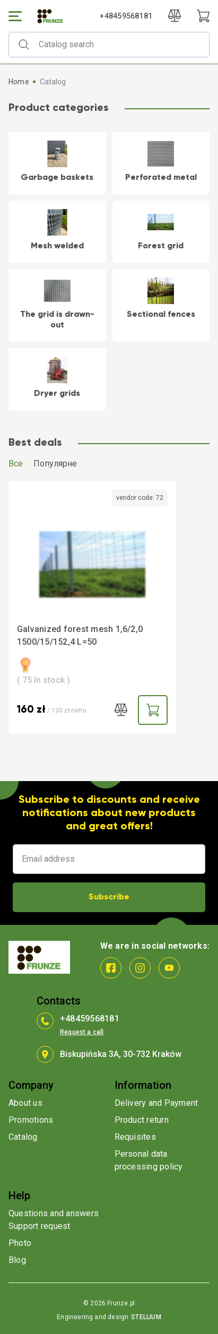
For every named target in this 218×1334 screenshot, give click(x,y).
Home (18, 81)
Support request (39, 1226)
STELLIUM (146, 1317)
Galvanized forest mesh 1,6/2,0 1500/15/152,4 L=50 (80, 635)
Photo (19, 1243)
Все (15, 463)
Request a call (82, 1032)
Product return (142, 1120)
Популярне (55, 463)
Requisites (135, 1137)
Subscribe (109, 897)
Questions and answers (53, 1213)
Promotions (30, 1120)
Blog (17, 1260)
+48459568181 (126, 16)
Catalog (23, 1137)
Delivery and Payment (156, 1103)
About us (25, 1103)
